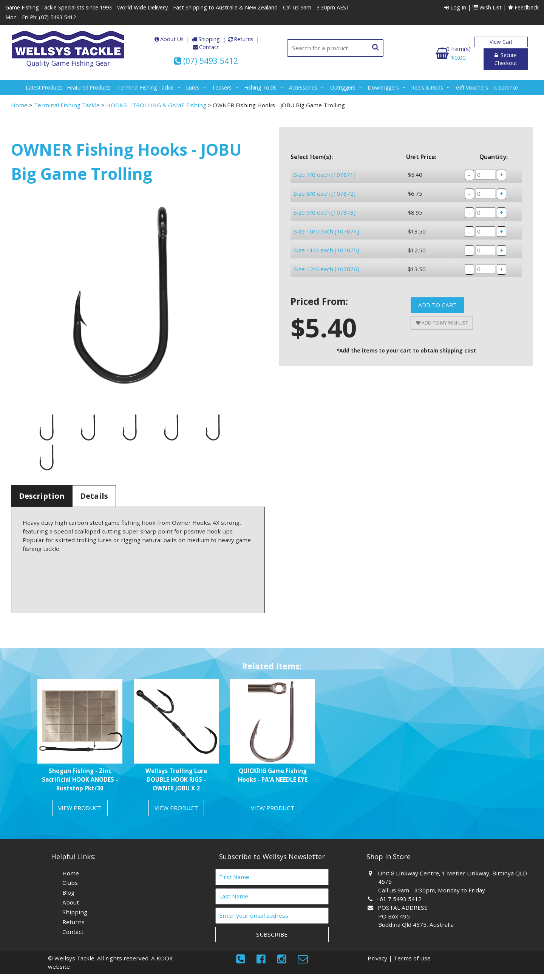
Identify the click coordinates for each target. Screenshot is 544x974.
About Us (172, 39)
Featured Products (89, 87)
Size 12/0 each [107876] (326, 308)
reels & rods (427, 87)
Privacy (377, 958)
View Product (80, 808)
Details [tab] (94, 496)
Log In (455, 7)
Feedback (523, 7)
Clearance (506, 87)
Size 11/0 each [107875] (326, 282)
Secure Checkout (501, 55)
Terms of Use (412, 958)
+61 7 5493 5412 (400, 899)
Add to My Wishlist (442, 370)
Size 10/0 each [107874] (326, 255)
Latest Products (44, 87)
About (70, 902)
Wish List (487, 7)
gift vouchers (472, 87)
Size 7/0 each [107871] (324, 174)
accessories (303, 87)
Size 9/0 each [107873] (324, 228)
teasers (222, 87)
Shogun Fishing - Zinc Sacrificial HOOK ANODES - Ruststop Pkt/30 (80, 779)
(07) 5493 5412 (57, 17)
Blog (68, 892)
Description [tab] (42, 496)
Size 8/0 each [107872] (324, 201)
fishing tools (260, 87)
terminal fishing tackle (145, 87)
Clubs (70, 882)
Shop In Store (388, 856)
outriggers (342, 87)
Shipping (209, 39)
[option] (80, 750)
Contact (209, 47)
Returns (243, 39)
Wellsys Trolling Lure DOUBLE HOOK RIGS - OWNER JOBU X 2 (176, 779)
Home (19, 105)
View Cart (501, 41)
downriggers (383, 87)
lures (192, 87)
